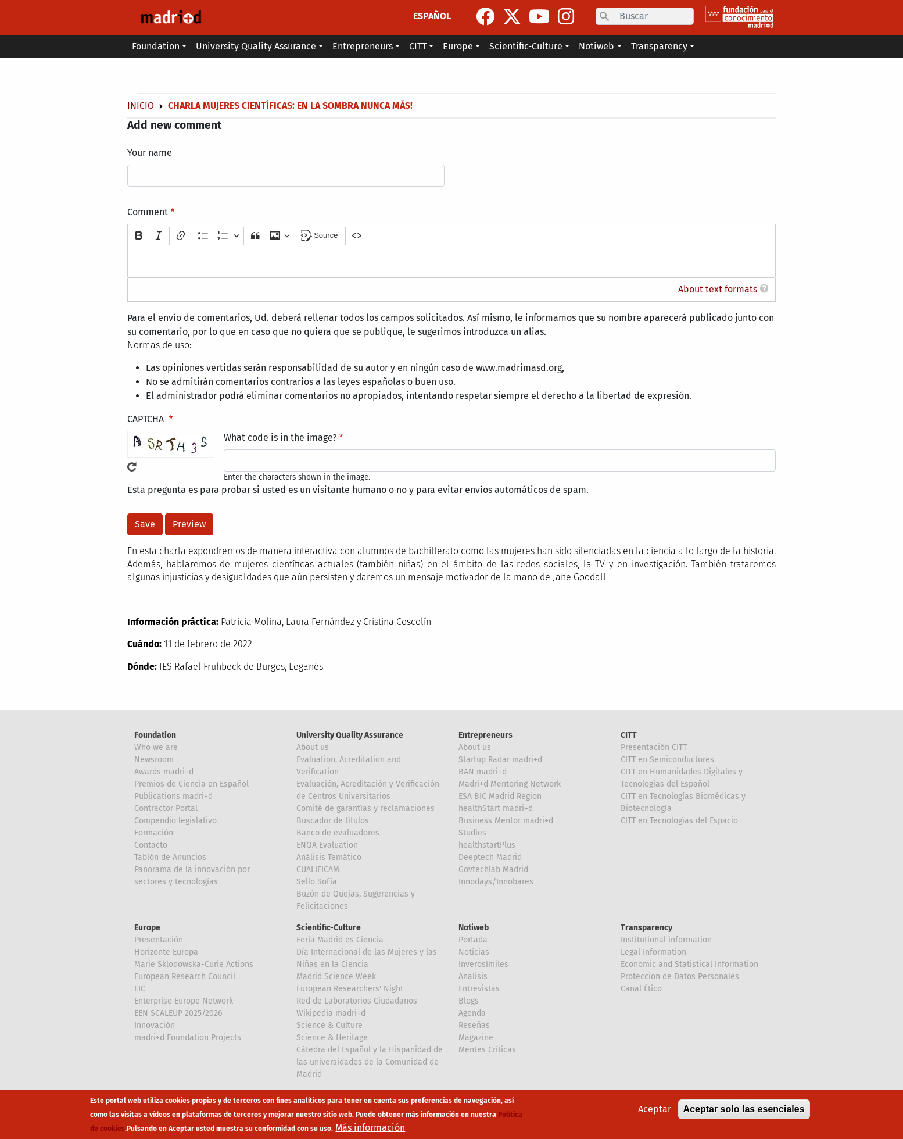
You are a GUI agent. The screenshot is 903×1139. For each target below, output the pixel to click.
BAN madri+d (482, 772)
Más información (370, 1127)
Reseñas (474, 1025)
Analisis (473, 976)
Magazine (475, 1037)
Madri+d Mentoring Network (509, 784)
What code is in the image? (280, 437)
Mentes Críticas (487, 1050)
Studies (472, 833)
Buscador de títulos (332, 821)
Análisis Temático (328, 857)
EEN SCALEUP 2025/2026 (178, 1013)
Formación (153, 833)
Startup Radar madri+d (500, 760)
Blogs (468, 1001)
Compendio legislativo (175, 821)
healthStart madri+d (495, 808)
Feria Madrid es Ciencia (340, 940)
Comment (147, 211)
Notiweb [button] (596, 46)
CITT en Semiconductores (667, 760)
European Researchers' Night (349, 989)
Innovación (154, 1025)
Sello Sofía (316, 882)
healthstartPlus (486, 845)
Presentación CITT (654, 747)
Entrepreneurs (485, 735)
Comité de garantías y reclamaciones (365, 808)
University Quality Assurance (349, 735)
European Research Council (184, 976)
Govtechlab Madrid (493, 869)
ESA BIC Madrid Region (500, 796)
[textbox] (451, 262)
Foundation (155, 735)
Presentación (158, 940)
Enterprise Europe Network (183, 1001)
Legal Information (653, 952)
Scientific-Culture (328, 928)
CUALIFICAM (317, 869)
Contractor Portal (166, 808)
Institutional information (666, 940)
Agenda (472, 1013)
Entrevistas (479, 989)
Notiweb (473, 928)
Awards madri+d (163, 772)
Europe (147, 928)
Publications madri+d (173, 796)
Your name (149, 152)
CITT (629, 735)
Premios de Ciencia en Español (191, 784)
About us (312, 747)
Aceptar (654, 1109)
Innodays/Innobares (495, 882)
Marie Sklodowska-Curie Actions (193, 964)
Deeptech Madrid (490, 857)
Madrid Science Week (336, 976)
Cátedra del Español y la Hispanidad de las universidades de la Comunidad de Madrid (369, 1062)
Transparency (646, 928)
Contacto (150, 845)
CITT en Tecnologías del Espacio (679, 821)
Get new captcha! (132, 467)
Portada (473, 940)
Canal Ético (641, 989)
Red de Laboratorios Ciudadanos (356, 1001)
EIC (139, 989)
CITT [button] (418, 46)
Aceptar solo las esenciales (744, 1109)
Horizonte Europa (166, 952)
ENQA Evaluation (327, 845)
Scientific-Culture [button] (525, 46)
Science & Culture (329, 1025)
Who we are (156, 747)
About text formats (717, 289)
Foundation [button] (156, 46)
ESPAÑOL (432, 16)
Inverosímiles (483, 964)
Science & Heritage (332, 1037)
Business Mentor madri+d (505, 821)
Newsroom (154, 760)
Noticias (473, 952)
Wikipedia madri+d (330, 1013)
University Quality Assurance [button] (256, 46)
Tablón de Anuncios (170, 857)
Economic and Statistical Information (689, 964)
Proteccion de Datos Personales (680, 976)
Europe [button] (458, 46)
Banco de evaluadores (337, 833)
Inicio (140, 105)
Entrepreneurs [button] (362, 46)
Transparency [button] (659, 46)
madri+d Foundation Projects (187, 1037)
